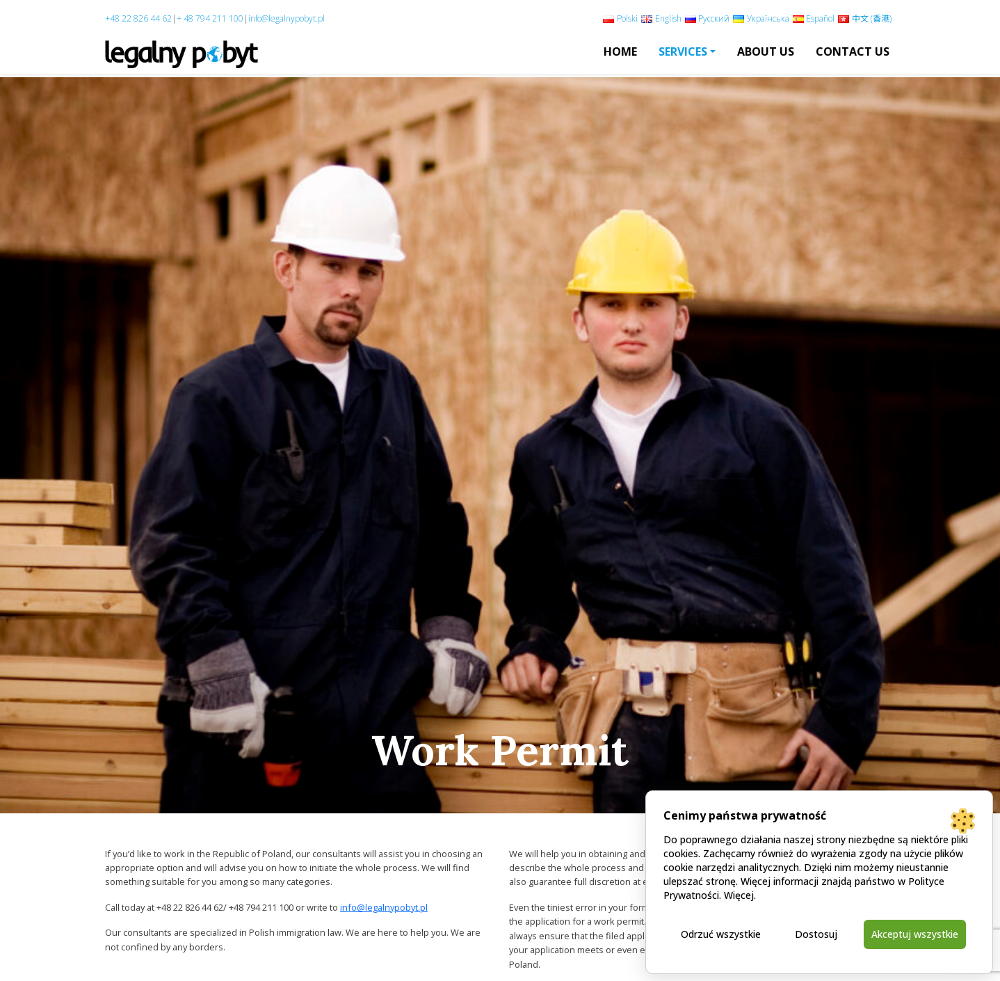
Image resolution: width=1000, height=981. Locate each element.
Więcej (739, 895)
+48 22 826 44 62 (138, 18)
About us (765, 51)
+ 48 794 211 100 (210, 18)
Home (620, 51)
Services (683, 51)
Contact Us (852, 51)
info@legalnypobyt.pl (286, 18)
